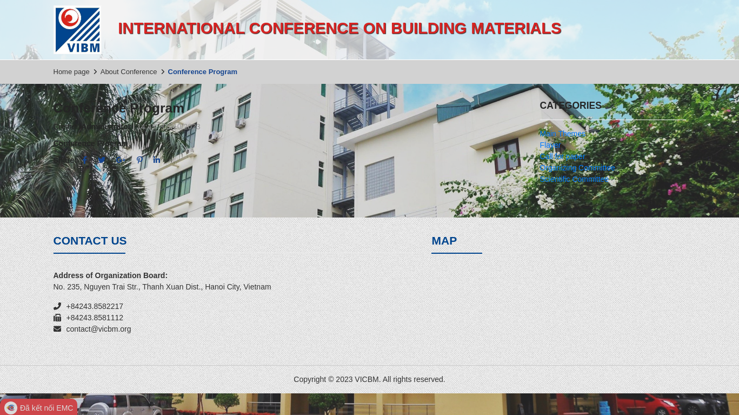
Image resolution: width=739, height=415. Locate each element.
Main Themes (563, 133)
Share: (65, 160)
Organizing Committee (577, 167)
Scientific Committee (574, 179)
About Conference (129, 72)
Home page (72, 72)
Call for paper (562, 156)
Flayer (550, 145)
